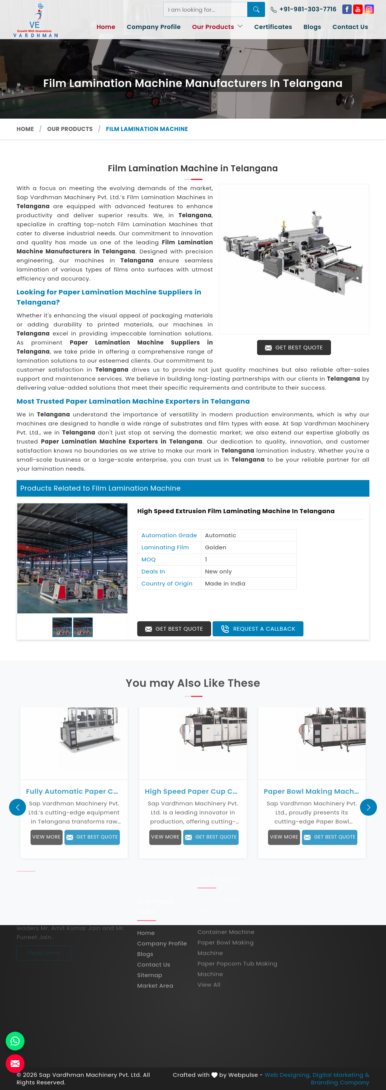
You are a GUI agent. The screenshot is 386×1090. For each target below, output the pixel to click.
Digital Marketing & (340, 1075)
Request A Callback (258, 629)
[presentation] (17, 807)
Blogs (312, 27)
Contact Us (350, 27)
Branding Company (340, 1082)
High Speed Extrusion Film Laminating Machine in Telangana (236, 511)
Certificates (273, 27)
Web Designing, (288, 1075)
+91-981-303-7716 (304, 9)
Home (105, 27)
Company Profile (154, 27)
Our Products (217, 27)
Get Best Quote (294, 347)
